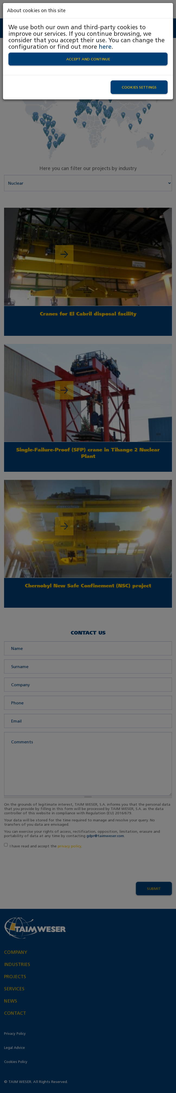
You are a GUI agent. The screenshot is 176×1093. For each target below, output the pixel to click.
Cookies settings (139, 87)
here (105, 46)
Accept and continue (88, 59)
